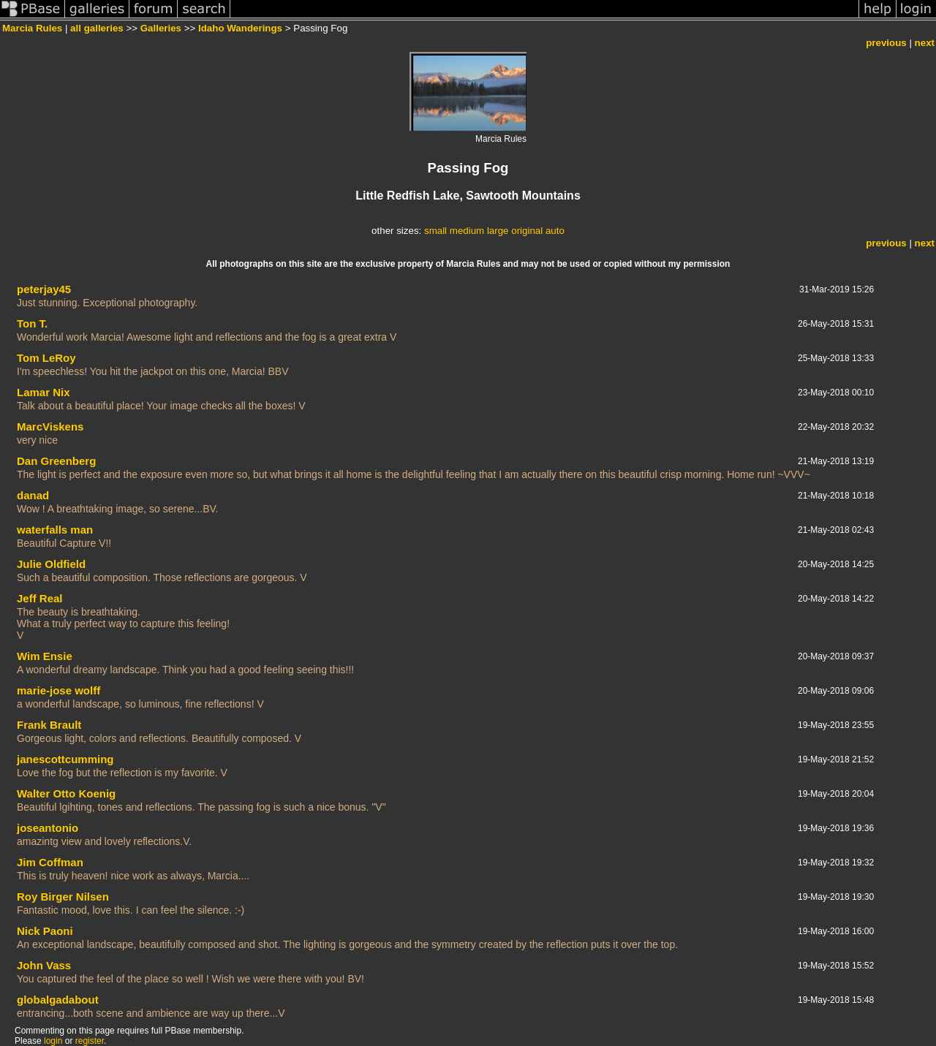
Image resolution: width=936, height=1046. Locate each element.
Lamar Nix (43, 392)
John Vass (44, 965)
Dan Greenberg (56, 461)
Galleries (160, 28)
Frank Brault (49, 725)
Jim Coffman (50, 862)
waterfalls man (55, 529)
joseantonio (47, 828)
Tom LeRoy (46, 358)
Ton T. (32, 323)
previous (886, 42)
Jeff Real (40, 598)
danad (33, 495)
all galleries (97, 28)
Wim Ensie (44, 656)
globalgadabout (58, 999)
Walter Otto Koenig (66, 793)
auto (555, 230)
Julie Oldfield (51, 564)
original (527, 230)
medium (467, 230)
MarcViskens (50, 426)
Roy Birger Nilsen (63, 896)
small (435, 230)
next (925, 42)
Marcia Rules (32, 28)
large (498, 230)
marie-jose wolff (58, 690)
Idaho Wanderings (240, 28)
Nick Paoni (45, 931)
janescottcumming (65, 759)
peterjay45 (44, 289)
